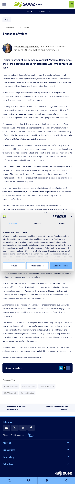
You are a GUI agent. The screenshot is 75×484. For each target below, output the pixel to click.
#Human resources (47, 386)
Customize (37, 266)
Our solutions (9, 449)
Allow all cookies (61, 266)
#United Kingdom (27, 393)
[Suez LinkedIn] (6, 428)
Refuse (14, 266)
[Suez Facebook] (31, 428)
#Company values (28, 386)
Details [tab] (37, 223)
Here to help (8, 457)
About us (7, 442)
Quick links (8, 464)
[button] (4, 4)
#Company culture (11, 386)
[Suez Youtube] (23, 428)
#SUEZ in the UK (10, 393)
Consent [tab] (13, 223)
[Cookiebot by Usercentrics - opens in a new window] (55, 216)
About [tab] (62, 223)
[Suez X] (15, 428)
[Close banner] (71, 216)
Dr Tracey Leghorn (27, 46)
